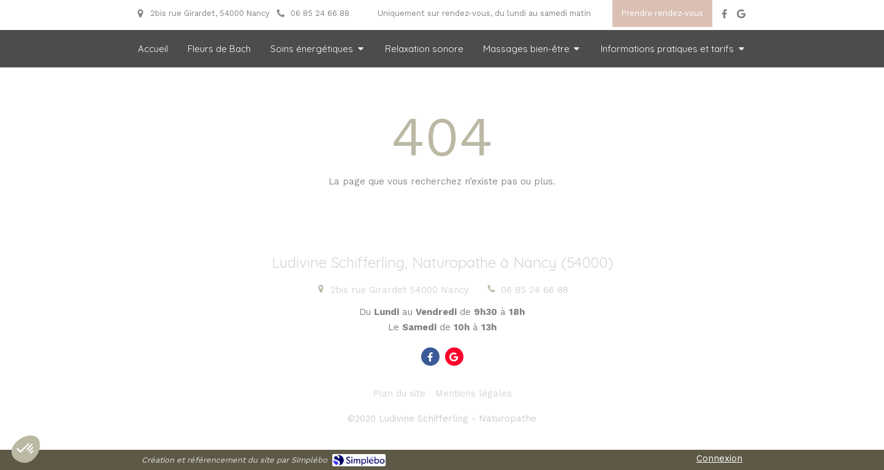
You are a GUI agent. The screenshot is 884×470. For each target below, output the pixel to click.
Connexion (719, 458)
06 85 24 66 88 (534, 289)
